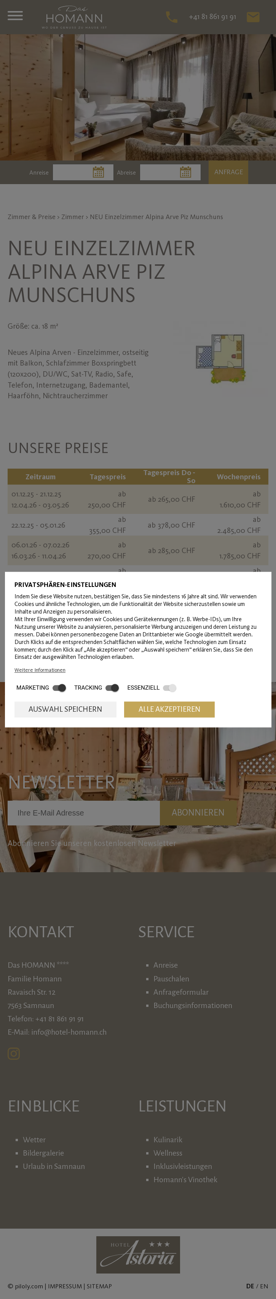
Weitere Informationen (39, 670)
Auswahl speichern (65, 710)
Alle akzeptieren (170, 710)
